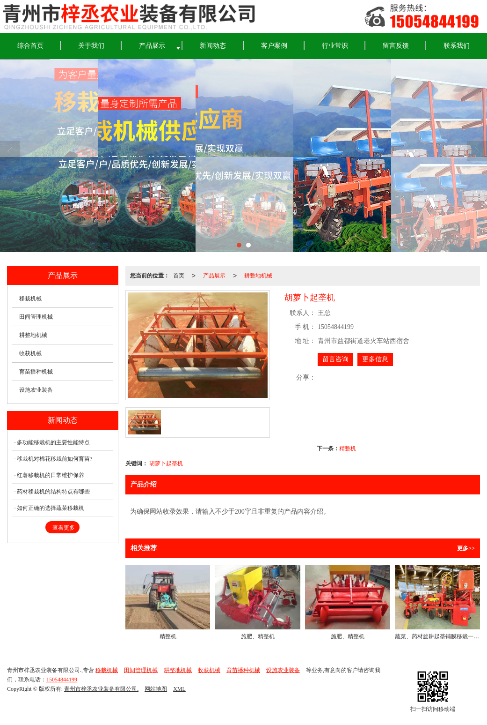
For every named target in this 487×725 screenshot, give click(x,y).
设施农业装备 (36, 390)
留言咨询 (335, 359)
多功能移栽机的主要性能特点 (53, 442)
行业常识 (335, 45)
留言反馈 (396, 45)
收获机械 (30, 353)
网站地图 (156, 689)
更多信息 (375, 359)
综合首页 (30, 45)
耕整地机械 (258, 275)
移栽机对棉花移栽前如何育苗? (54, 459)
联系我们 (456, 45)
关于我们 (91, 45)
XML (179, 689)
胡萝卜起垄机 (166, 463)
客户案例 (274, 45)
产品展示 (152, 45)
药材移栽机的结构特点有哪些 (53, 491)
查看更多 (63, 527)
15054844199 (61, 679)
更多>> (466, 548)
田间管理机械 (36, 317)
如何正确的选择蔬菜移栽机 (50, 508)
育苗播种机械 (36, 371)
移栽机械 (30, 298)
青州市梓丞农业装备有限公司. (101, 689)
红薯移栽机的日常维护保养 (50, 475)
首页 (178, 275)
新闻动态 (213, 45)
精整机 (347, 448)
